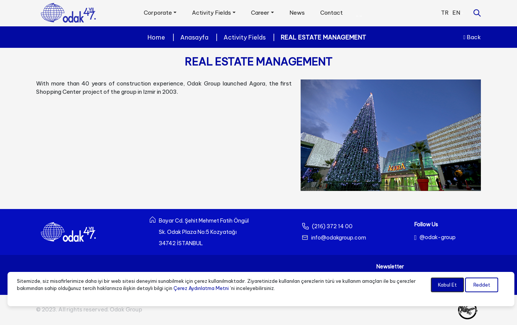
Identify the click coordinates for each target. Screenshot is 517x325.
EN (456, 12)
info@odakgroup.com (338, 237)
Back (472, 37)
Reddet (481, 285)
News (297, 12)
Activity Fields (245, 37)
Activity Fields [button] (211, 12)
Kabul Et (447, 285)
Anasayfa (194, 37)
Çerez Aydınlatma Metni (201, 288)
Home (156, 37)
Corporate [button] (158, 12)
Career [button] (260, 12)
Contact (331, 12)
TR (445, 12)
